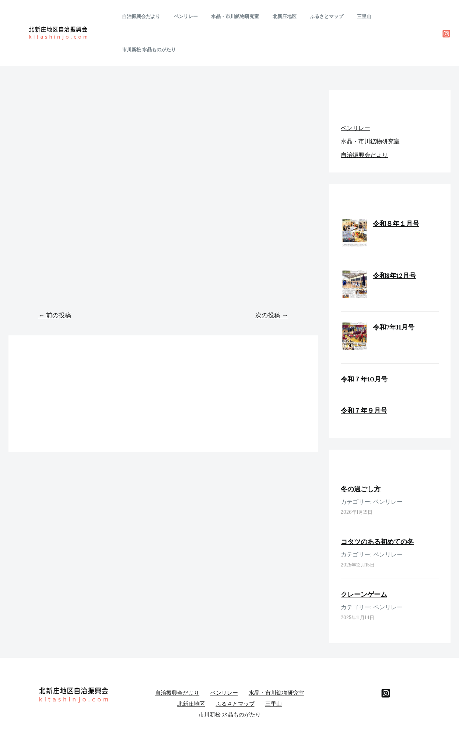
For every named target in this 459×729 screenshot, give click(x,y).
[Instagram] (446, 17)
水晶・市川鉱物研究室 (242, 16)
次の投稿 (271, 282)
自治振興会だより (156, 16)
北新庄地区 (287, 16)
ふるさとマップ (326, 16)
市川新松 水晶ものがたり (403, 16)
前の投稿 (54, 282)
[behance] (385, 660)
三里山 (359, 16)
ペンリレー (197, 16)
